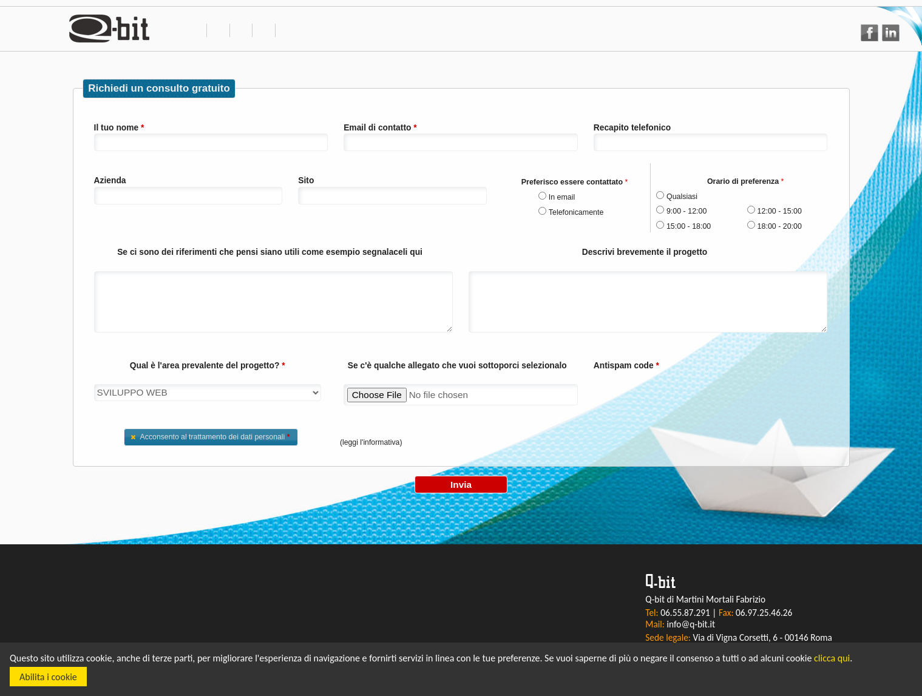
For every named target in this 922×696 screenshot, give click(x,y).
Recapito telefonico (632, 127)
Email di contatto (380, 127)
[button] (211, 437)
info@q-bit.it (690, 624)
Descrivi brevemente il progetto (645, 252)
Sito (306, 180)
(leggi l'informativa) (371, 442)
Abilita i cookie (48, 677)
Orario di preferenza (745, 181)
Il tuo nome (119, 127)
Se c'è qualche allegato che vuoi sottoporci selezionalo (457, 365)
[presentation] (686, 395)
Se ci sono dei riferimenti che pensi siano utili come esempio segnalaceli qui (269, 252)
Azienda (110, 180)
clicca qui (832, 658)
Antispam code (626, 365)
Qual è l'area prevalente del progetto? (207, 365)
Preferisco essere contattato (574, 182)
